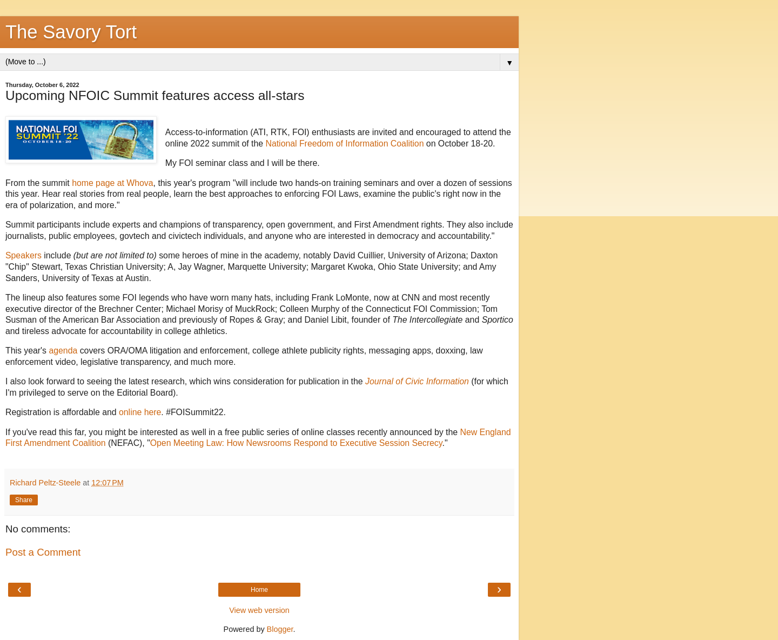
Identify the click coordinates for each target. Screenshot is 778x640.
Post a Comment (43, 552)
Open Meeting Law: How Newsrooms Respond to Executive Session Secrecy (296, 443)
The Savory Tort (71, 32)
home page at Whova (112, 183)
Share (23, 500)
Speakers (23, 255)
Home (259, 590)
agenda (63, 350)
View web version (259, 610)
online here (140, 412)
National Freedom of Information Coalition (344, 143)
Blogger (280, 629)
